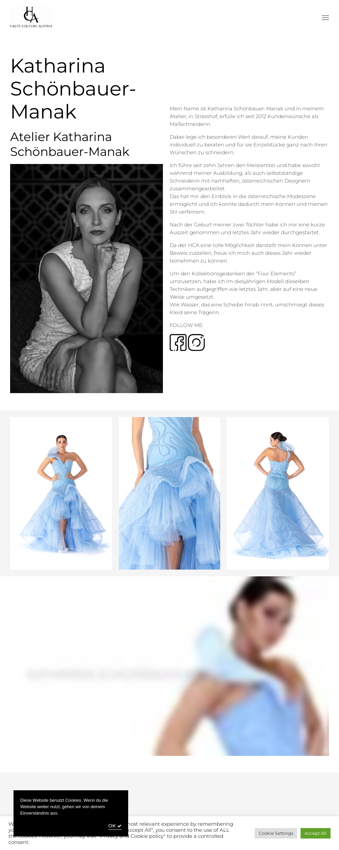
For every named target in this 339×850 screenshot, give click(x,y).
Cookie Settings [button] (276, 833)
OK (112, 826)
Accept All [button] (316, 833)
